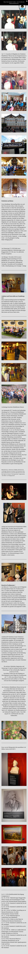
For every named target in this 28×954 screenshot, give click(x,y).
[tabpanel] (14, 58)
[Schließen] (27, 1)
